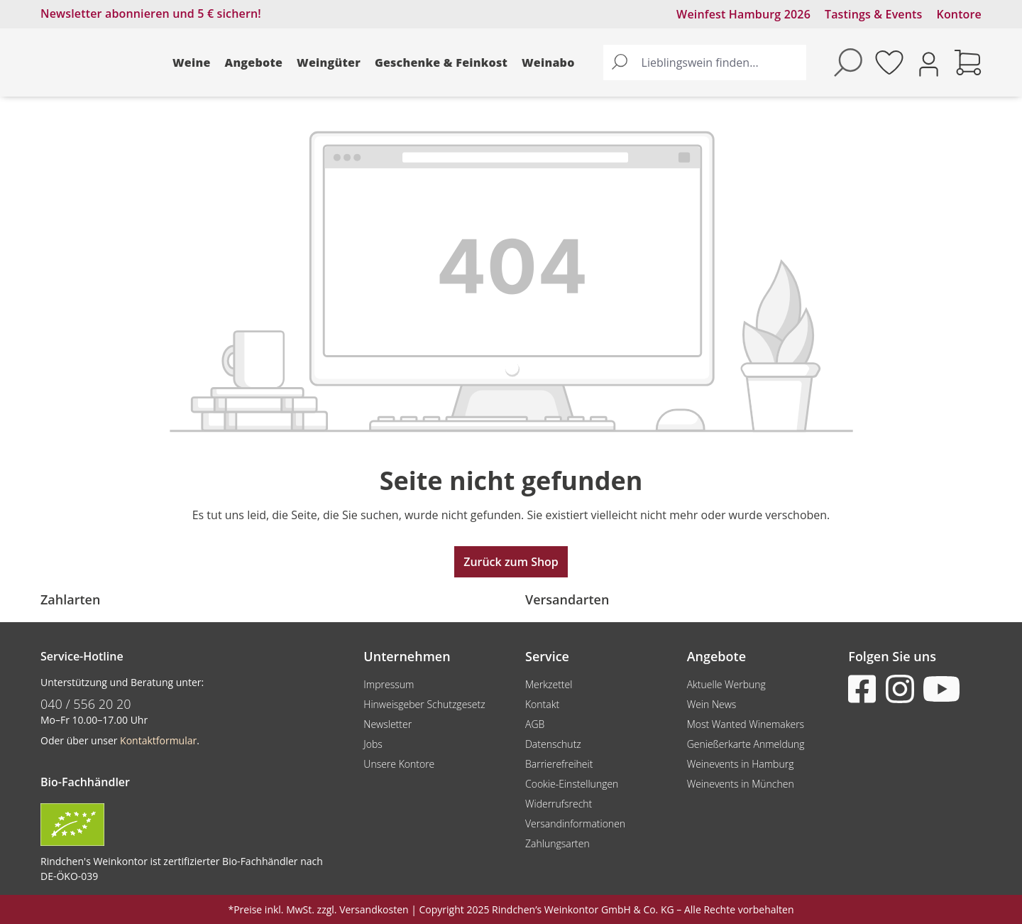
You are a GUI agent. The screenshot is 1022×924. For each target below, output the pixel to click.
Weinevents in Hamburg (740, 764)
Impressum (388, 684)
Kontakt (542, 704)
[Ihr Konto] (929, 63)
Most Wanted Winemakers (745, 724)
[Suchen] (619, 62)
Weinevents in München (740, 783)
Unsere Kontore (398, 764)
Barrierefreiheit (559, 764)
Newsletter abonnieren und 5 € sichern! (150, 13)
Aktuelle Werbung (726, 684)
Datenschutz (553, 744)
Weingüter (329, 62)
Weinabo (548, 62)
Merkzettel (548, 684)
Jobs (373, 744)
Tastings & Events (874, 14)
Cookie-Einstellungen (571, 783)
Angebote (254, 62)
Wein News (712, 704)
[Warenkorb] (968, 62)
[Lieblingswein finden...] (720, 62)
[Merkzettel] (889, 62)
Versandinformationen (575, 823)
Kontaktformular (158, 740)
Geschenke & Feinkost (441, 62)
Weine (191, 62)
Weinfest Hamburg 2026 (743, 14)
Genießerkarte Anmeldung (746, 744)
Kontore (959, 14)
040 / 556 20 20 (85, 703)
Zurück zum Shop (511, 562)
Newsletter (387, 724)
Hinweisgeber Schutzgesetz (424, 704)
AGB (534, 724)
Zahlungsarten (557, 843)
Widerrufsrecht (558, 803)
